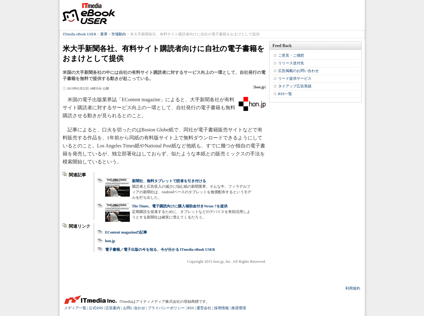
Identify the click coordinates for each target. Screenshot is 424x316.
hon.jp (110, 241)
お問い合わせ (134, 308)
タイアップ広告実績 (294, 86)
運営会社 (203, 308)
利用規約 (352, 288)
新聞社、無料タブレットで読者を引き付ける (169, 181)
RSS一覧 (285, 94)
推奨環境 (238, 308)
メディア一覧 (75, 308)
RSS (190, 308)
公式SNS (96, 308)
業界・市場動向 (113, 34)
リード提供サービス (294, 78)
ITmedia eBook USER (89, 13)
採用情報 (221, 308)
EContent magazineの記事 (126, 232)
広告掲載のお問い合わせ (298, 71)
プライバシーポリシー (166, 308)
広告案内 (112, 308)
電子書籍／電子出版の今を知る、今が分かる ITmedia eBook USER (160, 249)
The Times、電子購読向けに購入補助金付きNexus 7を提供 (180, 206)
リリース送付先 (291, 63)
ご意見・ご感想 (291, 55)
